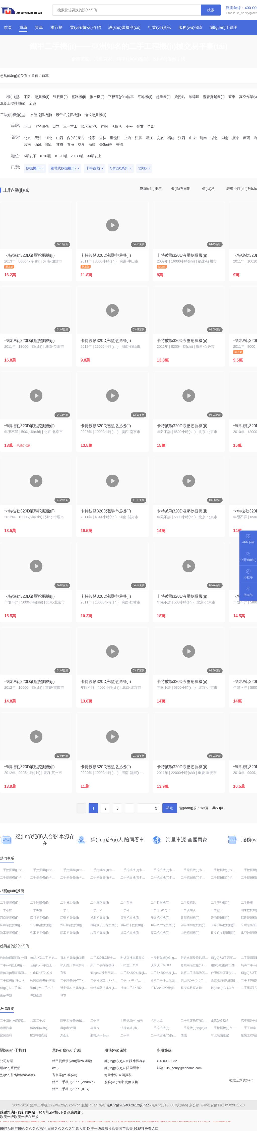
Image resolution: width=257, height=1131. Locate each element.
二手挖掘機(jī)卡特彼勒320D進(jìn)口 (144, 870)
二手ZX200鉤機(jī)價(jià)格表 (170, 973)
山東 (192, 138)
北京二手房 (37, 1020)
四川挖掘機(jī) (39, 917)
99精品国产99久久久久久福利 (23, 1128)
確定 (169, 808)
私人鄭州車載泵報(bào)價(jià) (79, 965)
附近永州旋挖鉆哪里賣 (196, 958)
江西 (181, 138)
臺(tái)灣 (105, 144)
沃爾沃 (116, 126)
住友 (140, 126)
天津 (38, 138)
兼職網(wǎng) (99, 1035)
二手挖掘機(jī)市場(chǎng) (228, 1028)
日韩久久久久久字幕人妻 (66, 1128)
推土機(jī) (97, 97)
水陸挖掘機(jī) (41, 115)
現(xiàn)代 (89, 126)
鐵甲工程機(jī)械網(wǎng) (77, 1020)
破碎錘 (194, 97)
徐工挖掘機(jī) (129, 932)
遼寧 (91, 138)
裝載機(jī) (60, 97)
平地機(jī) (145, 97)
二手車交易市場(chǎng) (196, 1020)
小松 (129, 126)
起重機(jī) (163, 97)
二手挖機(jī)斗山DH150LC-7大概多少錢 (26, 980)
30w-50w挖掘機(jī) (223, 925)
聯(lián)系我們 (10, 1068)
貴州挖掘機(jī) (190, 917)
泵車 (231, 97)
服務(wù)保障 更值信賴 (121, 1082)
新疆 (92, 144)
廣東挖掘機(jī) (129, 917)
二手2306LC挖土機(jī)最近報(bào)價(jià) (117, 958)
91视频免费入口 (146, 1128)
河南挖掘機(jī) (9, 917)
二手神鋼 (36, 910)
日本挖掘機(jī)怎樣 (72, 958)
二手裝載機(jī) (39, 902)
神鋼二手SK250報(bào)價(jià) (140, 988)
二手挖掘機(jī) (9, 902)
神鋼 (104, 126)
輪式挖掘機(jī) (95, 115)
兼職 (184, 1035)
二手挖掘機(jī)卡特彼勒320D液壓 (22, 877)
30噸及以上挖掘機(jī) (104, 925)
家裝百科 (6, 1035)
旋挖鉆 (179, 97)
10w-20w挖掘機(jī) (163, 925)
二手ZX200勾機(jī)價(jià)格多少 (141, 973)
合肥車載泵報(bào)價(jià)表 (229, 973)
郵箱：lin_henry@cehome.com (179, 1068)
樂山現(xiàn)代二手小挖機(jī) (200, 980)
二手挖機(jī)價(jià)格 (194, 1028)
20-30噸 (77, 156)
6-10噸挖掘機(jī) (11, 925)
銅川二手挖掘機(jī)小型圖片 (108, 965)
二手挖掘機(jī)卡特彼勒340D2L (111, 877)
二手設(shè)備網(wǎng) (15, 1020)
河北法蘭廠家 (220, 1035)
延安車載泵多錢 (191, 988)
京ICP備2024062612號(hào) (129, 1105)
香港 (119, 144)
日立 (55, 126)
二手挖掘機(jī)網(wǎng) (166, 1035)
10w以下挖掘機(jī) (132, 925)
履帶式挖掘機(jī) (68, 115)
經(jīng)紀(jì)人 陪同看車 (121, 1068)
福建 (170, 138)
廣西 (246, 138)
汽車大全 (157, 1020)
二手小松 (6, 910)
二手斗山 (126, 910)
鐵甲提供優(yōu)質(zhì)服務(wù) (72, 1064)
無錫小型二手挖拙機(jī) (45, 958)
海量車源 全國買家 (118, 1075)
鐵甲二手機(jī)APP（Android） (74, 1082)
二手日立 (96, 910)
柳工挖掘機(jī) (39, 932)
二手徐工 (217, 910)
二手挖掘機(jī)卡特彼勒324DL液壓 (53, 877)
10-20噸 (60, 156)
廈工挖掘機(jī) (160, 932)
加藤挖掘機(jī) (99, 932)
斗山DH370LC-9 (41, 973)
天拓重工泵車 (129, 965)
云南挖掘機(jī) (220, 917)
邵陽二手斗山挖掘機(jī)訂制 (169, 980)
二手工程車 (248, 1028)
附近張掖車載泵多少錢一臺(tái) (141, 958)
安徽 (160, 138)
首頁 (34, 76)
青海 (70, 144)
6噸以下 (30, 156)
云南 (27, 144)
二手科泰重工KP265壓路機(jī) (110, 980)
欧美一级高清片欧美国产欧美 (110, 1128)
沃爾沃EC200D (161, 965)
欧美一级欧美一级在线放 (19, 1117)
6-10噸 (45, 156)
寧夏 (81, 144)
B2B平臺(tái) (38, 1035)
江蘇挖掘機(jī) (69, 917)
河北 (48, 138)
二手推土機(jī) (69, 902)
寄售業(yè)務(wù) (64, 1075)
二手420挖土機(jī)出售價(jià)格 (20, 965)
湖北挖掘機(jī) (99, 917)
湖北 (214, 138)
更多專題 (6, 995)
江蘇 (138, 138)
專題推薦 (36, 995)
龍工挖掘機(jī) (69, 932)
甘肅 (59, 144)
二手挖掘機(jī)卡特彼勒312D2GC (173, 870)
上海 (127, 138)
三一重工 (70, 126)
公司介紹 (6, 1061)
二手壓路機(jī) (99, 902)
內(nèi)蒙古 (76, 138)
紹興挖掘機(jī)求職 (42, 980)
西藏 (38, 144)
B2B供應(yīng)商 (131, 1020)
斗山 (27, 126)
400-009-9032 (167, 1061)
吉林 (102, 138)
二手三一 (66, 910)
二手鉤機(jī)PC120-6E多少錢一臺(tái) (85, 980)
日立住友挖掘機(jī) (223, 932)
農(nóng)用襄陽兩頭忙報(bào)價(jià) (24, 973)
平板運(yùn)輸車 (121, 97)
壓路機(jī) (79, 97)
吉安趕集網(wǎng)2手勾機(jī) (170, 958)
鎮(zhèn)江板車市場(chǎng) (229, 988)
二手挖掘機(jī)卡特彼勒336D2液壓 (83, 877)
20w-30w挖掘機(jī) (193, 925)
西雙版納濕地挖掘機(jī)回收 (229, 980)
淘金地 (64, 1035)
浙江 (149, 138)
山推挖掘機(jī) (190, 932)
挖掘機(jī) (42, 97)
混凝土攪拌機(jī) (12, 103)
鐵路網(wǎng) (39, 1028)
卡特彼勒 (42, 126)
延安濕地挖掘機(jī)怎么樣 (77, 988)
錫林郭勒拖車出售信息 (226, 965)
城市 (63, 995)
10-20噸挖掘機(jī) (41, 925)
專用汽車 (6, 1028)
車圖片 (94, 1028)
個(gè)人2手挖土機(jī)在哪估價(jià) (53, 965)
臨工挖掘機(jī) (9, 932)
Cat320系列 (119, 168)
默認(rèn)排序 (151, 189)
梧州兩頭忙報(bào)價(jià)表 (199, 965)
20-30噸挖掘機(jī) (72, 925)
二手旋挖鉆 (188, 902)
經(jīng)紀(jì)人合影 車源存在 (125, 1061)
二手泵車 (126, 902)
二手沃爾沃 (188, 910)
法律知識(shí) (129, 1028)
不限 (27, 97)
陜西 (48, 144)
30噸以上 (94, 156)
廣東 (235, 138)
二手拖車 (247, 902)
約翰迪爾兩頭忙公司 (13, 958)
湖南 (224, 138)
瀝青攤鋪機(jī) (214, 97)
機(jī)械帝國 (68, 1028)
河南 (203, 138)
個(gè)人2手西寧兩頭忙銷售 (229, 958)
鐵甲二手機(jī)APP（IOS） (71, 1089)
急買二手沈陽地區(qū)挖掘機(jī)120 (204, 973)
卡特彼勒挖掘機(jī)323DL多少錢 (111, 988)
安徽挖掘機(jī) (160, 917)
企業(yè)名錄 (219, 1020)
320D (142, 168)
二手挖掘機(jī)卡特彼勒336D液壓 (173, 877)
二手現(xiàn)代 (160, 910)
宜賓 (63, 973)
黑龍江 (115, 138)
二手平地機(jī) (220, 902)
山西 (59, 138)
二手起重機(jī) (160, 902)
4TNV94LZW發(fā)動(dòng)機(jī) (172, 988)
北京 (27, 138)
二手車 (94, 1020)
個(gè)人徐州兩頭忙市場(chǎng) (111, 973)
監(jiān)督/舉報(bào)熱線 (17, 1075)
